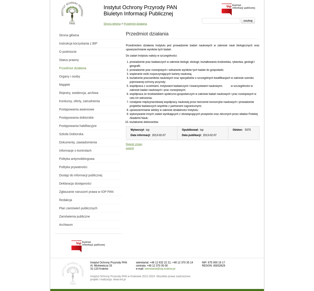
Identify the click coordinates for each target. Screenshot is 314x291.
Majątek (64, 84)
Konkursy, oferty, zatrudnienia (79, 101)
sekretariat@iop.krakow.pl (160, 268)
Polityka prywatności (73, 167)
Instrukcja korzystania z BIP (78, 43)
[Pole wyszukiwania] (221, 20)
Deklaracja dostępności (75, 183)
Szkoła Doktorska (71, 134)
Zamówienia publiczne (74, 216)
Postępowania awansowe (76, 109)
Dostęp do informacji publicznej (80, 175)
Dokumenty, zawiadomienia (78, 142)
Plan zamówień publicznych (78, 208)
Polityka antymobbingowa (77, 159)
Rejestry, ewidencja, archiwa (78, 93)
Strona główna (112, 23)
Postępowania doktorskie (76, 117)
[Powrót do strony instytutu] (72, 13)
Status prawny (69, 60)
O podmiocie (68, 51)
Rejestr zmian (134, 144)
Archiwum (66, 224)
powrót (130, 148)
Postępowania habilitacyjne (78, 126)
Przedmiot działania (135, 23)
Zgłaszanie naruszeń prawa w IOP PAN (86, 191)
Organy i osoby (69, 76)
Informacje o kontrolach (75, 150)
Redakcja (65, 200)
